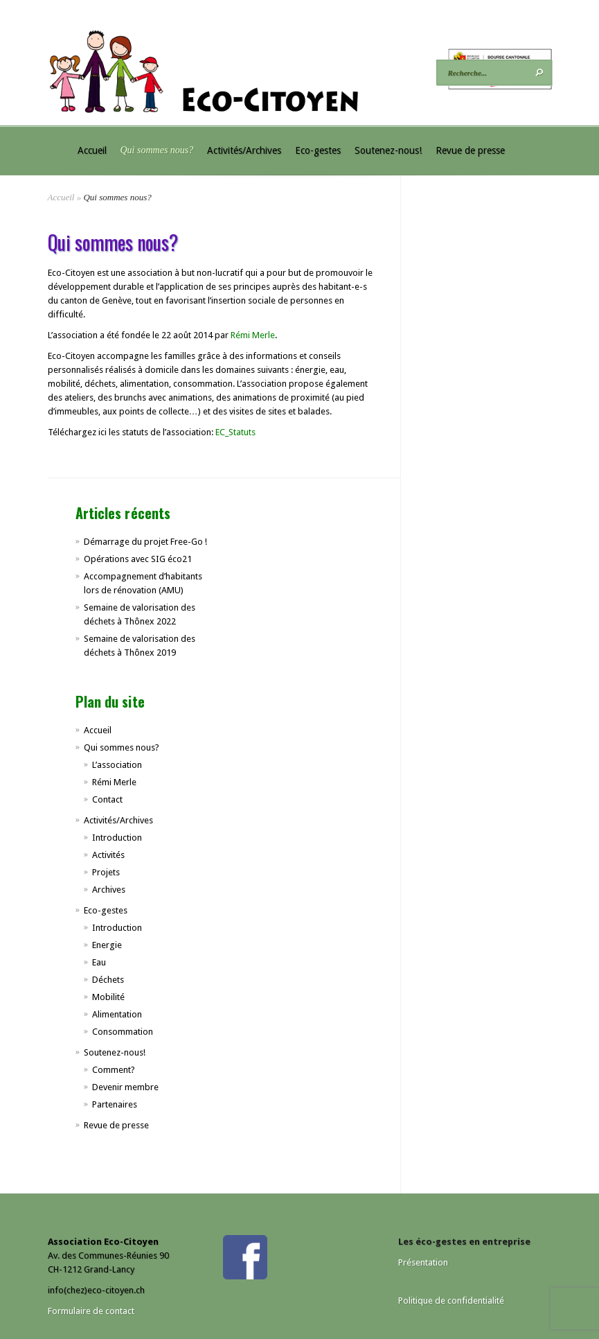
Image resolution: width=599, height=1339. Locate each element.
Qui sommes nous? (157, 150)
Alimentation (117, 1014)
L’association (117, 765)
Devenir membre (125, 1087)
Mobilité (108, 997)
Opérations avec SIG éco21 (138, 559)
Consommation (122, 1031)
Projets (106, 872)
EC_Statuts (235, 432)
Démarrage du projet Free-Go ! (145, 541)
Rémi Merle (253, 335)
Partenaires (114, 1104)
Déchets (108, 979)
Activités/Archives (244, 150)
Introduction (117, 837)
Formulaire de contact (91, 1311)
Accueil (92, 150)
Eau (99, 962)
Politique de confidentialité (451, 1300)
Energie (107, 945)
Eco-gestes (318, 150)
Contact (107, 799)
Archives (108, 889)
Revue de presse (470, 150)
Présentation (423, 1262)
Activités (108, 855)
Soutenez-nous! (388, 150)
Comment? (113, 1070)
